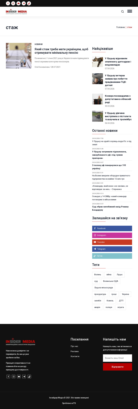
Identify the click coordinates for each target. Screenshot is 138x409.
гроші (113, 294)
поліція (109, 307)
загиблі (97, 300)
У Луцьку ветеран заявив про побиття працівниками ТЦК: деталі (116, 80)
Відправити (117, 367)
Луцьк (120, 274)
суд (96, 281)
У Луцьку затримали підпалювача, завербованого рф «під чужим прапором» (109, 154)
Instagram (101, 235)
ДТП (121, 300)
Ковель (110, 300)
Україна (125, 294)
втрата (121, 307)
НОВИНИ (39, 44)
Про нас (74, 346)
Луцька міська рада (103, 287)
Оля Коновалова (42, 67)
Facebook (101, 228)
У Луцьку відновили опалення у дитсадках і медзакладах (118, 61)
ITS (74, 403)
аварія (97, 307)
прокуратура (100, 294)
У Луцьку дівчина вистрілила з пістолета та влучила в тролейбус (118, 116)
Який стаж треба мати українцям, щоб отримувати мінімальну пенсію (61, 51)
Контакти (75, 356)
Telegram (101, 249)
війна (109, 274)
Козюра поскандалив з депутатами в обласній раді (118, 99)
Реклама (75, 351)
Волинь (97, 274)
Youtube (101, 242)
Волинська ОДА (110, 281)
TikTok (98, 256)
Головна (120, 27)
